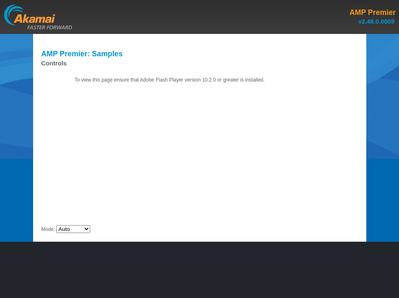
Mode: (48, 229)
